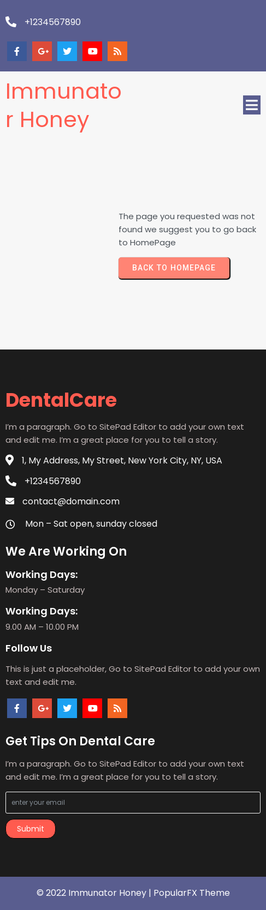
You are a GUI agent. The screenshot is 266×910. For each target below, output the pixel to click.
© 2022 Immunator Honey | (95, 893)
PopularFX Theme (191, 893)
